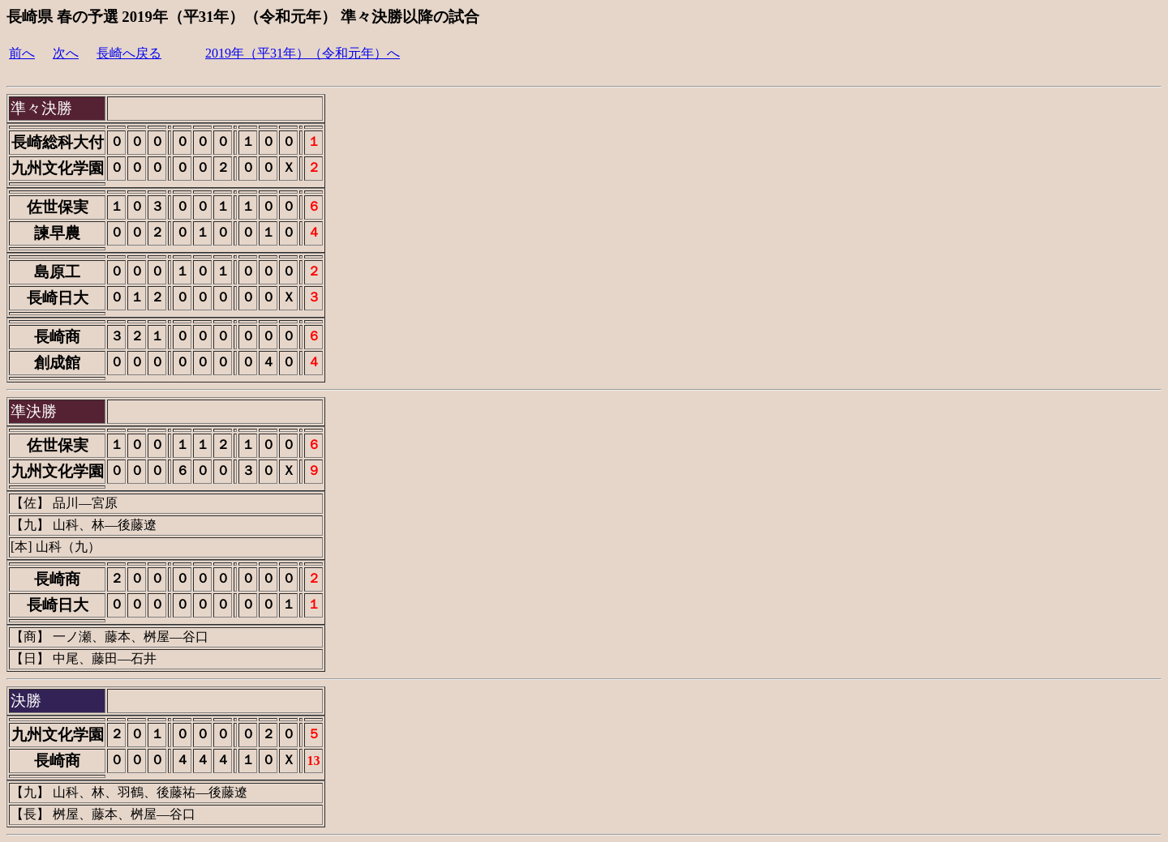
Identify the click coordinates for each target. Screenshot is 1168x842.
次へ (66, 53)
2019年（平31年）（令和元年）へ (302, 53)
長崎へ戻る (129, 53)
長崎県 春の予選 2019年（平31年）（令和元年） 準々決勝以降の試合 (242, 16)
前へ (22, 53)
